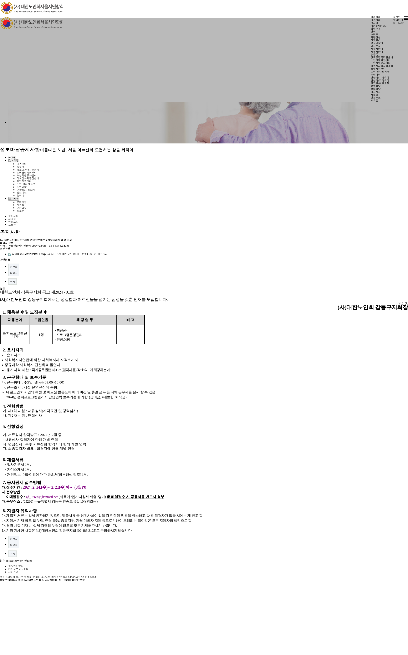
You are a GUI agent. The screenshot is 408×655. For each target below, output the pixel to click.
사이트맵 (13, 572)
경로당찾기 (377, 43)
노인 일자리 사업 (380, 71)
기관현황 (376, 37)
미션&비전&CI (379, 25)
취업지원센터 (378, 68)
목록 (12, 281)
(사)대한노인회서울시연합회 (16, 560)
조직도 (374, 34)
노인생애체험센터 (381, 60)
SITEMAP (398, 23)
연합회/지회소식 (380, 77)
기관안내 (376, 17)
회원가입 (398, 20)
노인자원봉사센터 (381, 63)
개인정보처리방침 (18, 569)
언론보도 (376, 97)
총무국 (374, 54)
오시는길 (376, 45)
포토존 (374, 100)
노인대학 (376, 74)
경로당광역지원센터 (382, 57)
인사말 (374, 23)
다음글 (13, 273)
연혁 (373, 31)
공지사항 (376, 91)
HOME (12, 157)
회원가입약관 (15, 566)
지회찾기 (376, 40)
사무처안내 (377, 48)
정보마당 (376, 86)
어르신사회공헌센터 (382, 66)
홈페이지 (22, 195)
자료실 (374, 94)
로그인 (397, 17)
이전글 (13, 266)
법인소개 (376, 28)
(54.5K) (32, 254)
